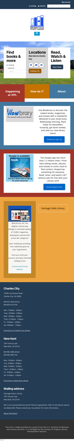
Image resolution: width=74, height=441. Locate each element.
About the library (10, 413)
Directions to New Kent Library (16, 381)
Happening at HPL (12, 93)
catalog (32, 6)
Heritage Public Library (52, 208)
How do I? (37, 91)
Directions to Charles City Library (17, 330)
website (41, 6)
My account (66, 2)
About (62, 91)
